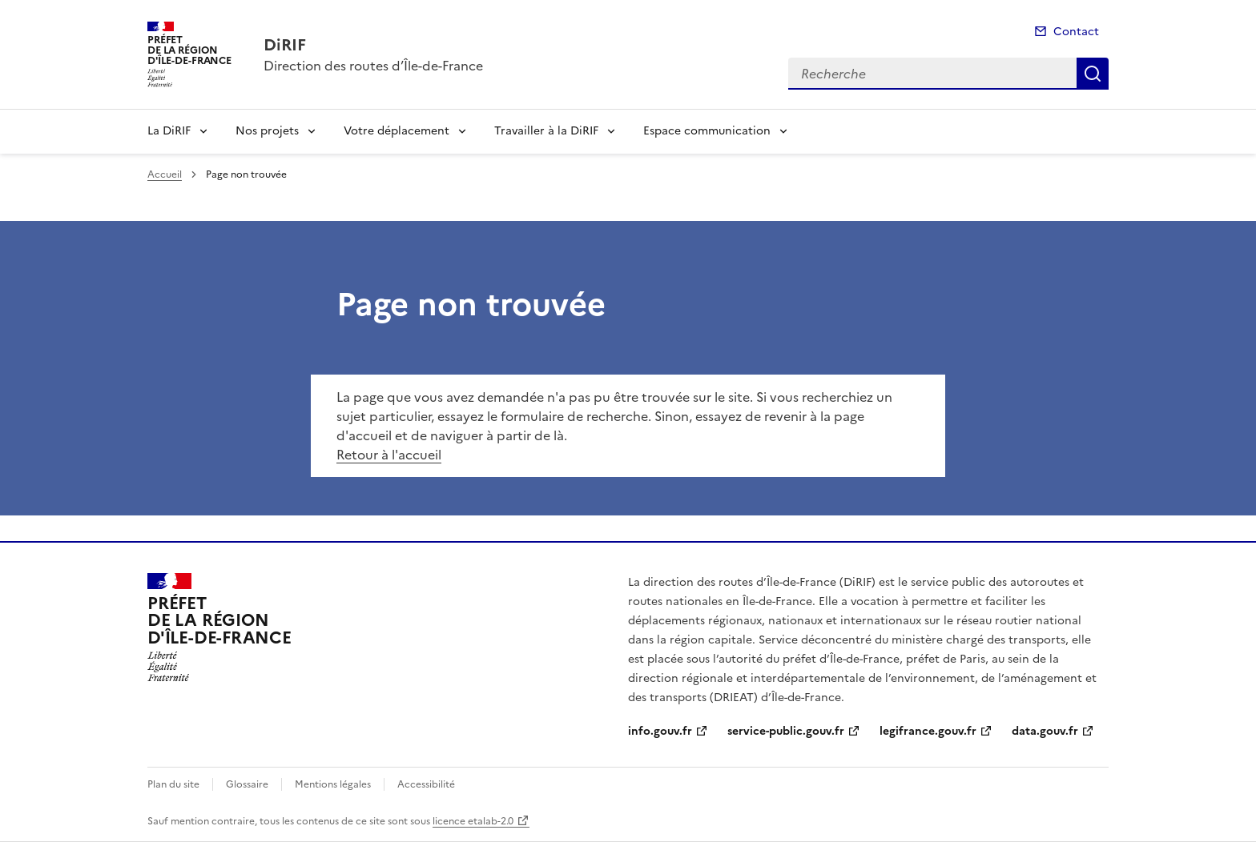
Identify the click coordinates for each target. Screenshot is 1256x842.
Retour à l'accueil (388, 454)
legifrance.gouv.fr (928, 731)
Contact (1076, 31)
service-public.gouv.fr (785, 731)
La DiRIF (169, 130)
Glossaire (247, 784)
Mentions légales (333, 784)
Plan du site (173, 784)
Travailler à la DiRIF (546, 130)
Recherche (1093, 74)
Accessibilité (426, 784)
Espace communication (707, 130)
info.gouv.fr (660, 731)
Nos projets (267, 130)
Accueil (164, 174)
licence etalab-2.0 (473, 821)
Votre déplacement (396, 130)
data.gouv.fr (1045, 731)
